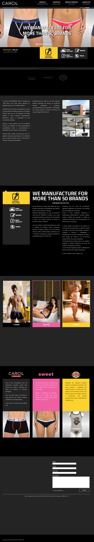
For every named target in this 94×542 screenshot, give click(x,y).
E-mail (54, 466)
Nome (54, 462)
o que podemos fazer (42, 3)
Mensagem (55, 476)
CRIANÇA (76, 324)
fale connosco (86, 3)
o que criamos (71, 3)
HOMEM (16, 324)
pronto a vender (57, 3)
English (15, 50)
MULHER (46, 324)
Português (7, 50)
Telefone (55, 471)
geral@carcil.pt (64, 498)
